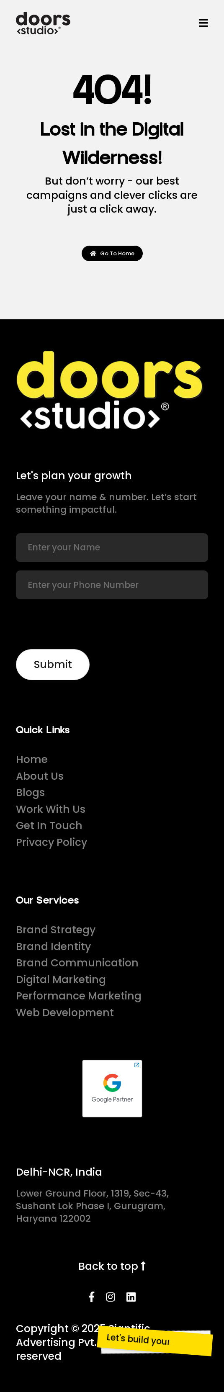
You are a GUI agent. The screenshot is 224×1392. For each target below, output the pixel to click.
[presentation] (79, 624)
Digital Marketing (61, 979)
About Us (40, 776)
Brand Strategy (55, 929)
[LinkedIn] (131, 1297)
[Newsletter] (52, 664)
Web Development (65, 1012)
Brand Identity (53, 946)
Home (32, 759)
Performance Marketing (79, 996)
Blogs (30, 792)
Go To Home (112, 253)
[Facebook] (91, 1297)
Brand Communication (77, 962)
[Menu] (203, 23)
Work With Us (50, 809)
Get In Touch (49, 825)
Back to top (112, 1266)
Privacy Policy (51, 842)
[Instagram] (110, 1297)
